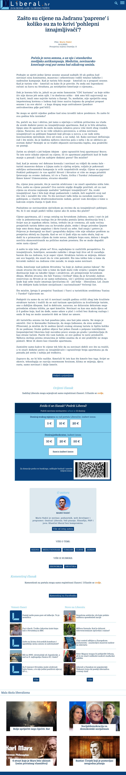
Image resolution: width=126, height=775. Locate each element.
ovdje (100, 393)
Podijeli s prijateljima (63, 376)
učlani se (71, 411)
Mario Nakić (66, 42)
